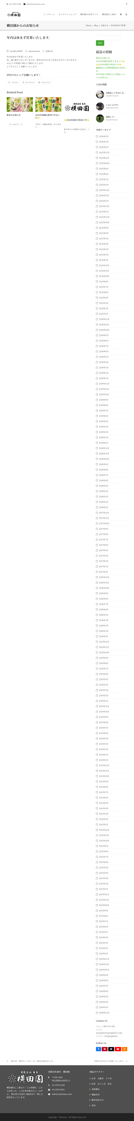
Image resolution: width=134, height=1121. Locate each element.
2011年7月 (103, 921)
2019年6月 (103, 415)
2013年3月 (103, 813)
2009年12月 (104, 1012)
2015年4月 (103, 684)
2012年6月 (103, 862)
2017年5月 (103, 550)
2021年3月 (103, 303)
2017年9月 (103, 528)
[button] (121, 14)
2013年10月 (104, 776)
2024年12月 (104, 190)
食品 (94, 1105)
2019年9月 (103, 399)
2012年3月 (103, 878)
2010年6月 (103, 991)
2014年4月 (103, 743)
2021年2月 (103, 308)
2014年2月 (103, 754)
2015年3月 (103, 690)
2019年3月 (103, 432)
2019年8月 (103, 405)
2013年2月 (103, 819)
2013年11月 (104, 770)
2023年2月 (104, 211)
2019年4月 (103, 426)
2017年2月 (103, 566)
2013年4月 (103, 808)
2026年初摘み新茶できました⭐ (47, 116)
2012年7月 (103, 856)
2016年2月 (103, 631)
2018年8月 (103, 469)
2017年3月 (103, 561)
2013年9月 (103, 781)
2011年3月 (103, 942)
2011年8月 (103, 915)
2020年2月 (104, 372)
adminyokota (34, 51)
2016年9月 (103, 593)
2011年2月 (103, 948)
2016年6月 (103, 609)
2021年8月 (103, 281)
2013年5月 (103, 803)
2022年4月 (104, 243)
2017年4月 (103, 555)
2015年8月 (103, 663)
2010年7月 (103, 985)
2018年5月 (103, 485)
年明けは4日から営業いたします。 (110, 1061)
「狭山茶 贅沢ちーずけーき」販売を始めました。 (31, 1061)
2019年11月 (104, 389)
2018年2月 (103, 501)
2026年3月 (104, 147)
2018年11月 (104, 453)
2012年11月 (104, 835)
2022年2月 (104, 254)
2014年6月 (103, 733)
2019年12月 (104, 383)
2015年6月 (103, 674)
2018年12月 (104, 448)
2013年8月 (103, 786)
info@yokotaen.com (62, 1094)
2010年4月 (103, 1001)
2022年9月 (104, 227)
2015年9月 (103, 657)
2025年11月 (104, 157)
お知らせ (49, 51)
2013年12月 (104, 765)
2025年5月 (104, 179)
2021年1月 (103, 313)
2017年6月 (103, 544)
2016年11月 (104, 582)
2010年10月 (104, 969)
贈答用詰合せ (98, 1099)
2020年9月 (104, 335)
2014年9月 (103, 717)
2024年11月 (104, 195)
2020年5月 (104, 356)
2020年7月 (104, 346)
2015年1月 (103, 700)
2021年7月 (103, 286)
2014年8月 (103, 722)
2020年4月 (104, 362)
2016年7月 (103, 604)
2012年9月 (103, 846)
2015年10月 (104, 652)
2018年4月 (103, 491)
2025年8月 (104, 168)
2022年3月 (104, 249)
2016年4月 (103, 620)
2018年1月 (103, 507)
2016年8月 (103, 598)
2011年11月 (104, 899)
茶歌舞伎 (96, 1089)
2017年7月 (103, 539)
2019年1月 (103, 442)
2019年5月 (103, 421)
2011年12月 (104, 894)
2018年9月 (103, 464)
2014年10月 (104, 711)
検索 (100, 43)
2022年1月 (103, 260)
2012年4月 (103, 872)
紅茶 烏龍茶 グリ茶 (102, 1078)
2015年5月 (103, 679)
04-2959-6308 (58, 1085)
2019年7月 (103, 410)
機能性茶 (96, 1094)
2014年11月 (104, 706)
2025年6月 (104, 174)
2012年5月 (103, 867)
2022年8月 (104, 233)
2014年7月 (103, 727)
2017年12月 (104, 512)
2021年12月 (104, 265)
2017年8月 (103, 534)
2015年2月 (103, 695)
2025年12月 (104, 152)
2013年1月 (103, 824)
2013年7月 (103, 792)
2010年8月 (103, 980)
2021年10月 (104, 276)
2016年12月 (104, 577)
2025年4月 (104, 184)
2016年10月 (104, 588)
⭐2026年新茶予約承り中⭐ (76, 120)
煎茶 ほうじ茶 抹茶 (102, 1083)
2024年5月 (104, 200)
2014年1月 (103, 760)
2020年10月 (104, 329)
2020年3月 (104, 367)
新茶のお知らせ (14, 115)
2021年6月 (103, 292)
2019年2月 (103, 437)
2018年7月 (103, 475)
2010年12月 (104, 958)
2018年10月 (104, 458)
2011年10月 (104, 905)
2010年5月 (103, 996)
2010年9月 (103, 975)
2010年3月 (103, 1007)
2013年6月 (103, 797)
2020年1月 (103, 378)
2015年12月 (104, 641)
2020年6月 (104, 351)
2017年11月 (104, 518)
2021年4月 (103, 297)
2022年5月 (104, 238)
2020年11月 (104, 324)
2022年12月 (104, 217)
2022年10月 (104, 222)
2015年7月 (103, 668)
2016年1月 (103, 636)
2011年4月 (103, 937)
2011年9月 (103, 910)
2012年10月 (104, 840)
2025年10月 (104, 163)
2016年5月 (103, 614)
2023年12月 (104, 206)
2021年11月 (104, 270)
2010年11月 (104, 964)
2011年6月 (103, 926)
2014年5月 (103, 738)
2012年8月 (103, 851)
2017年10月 (104, 523)
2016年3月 (103, 625)
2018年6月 (103, 480)
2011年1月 (103, 953)
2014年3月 (103, 749)
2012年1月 (103, 889)
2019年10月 (104, 394)
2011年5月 (103, 932)
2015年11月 (104, 647)
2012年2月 (103, 883)
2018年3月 (103, 496)
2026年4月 (104, 141)
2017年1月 (103, 571)
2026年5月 (104, 136)
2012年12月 (104, 829)
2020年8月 (104, 340)
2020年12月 (104, 319)
